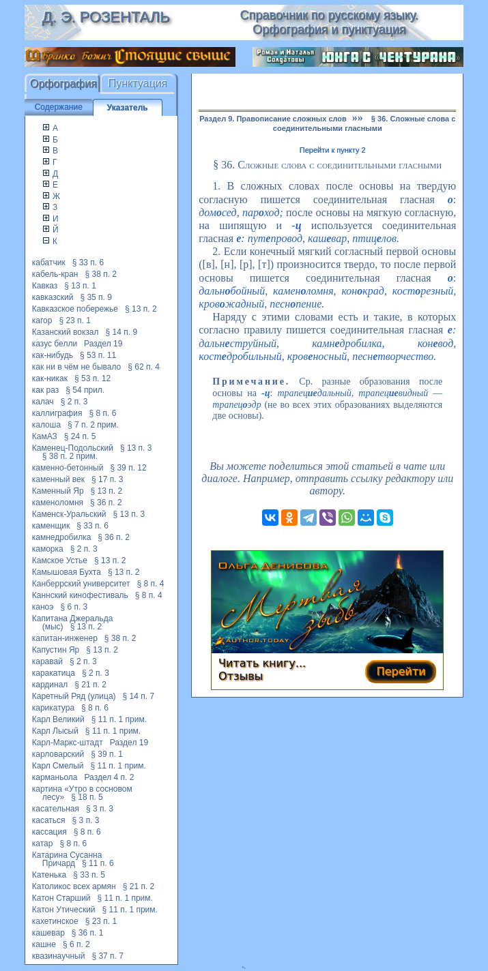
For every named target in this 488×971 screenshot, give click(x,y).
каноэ (43, 607)
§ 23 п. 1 (75, 320)
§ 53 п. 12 (92, 378)
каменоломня (57, 502)
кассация (49, 832)
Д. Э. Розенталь (105, 16)
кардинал (50, 684)
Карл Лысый (55, 731)
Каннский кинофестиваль (80, 595)
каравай (47, 661)
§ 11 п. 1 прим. (119, 719)
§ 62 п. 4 (144, 367)
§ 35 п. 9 (96, 297)
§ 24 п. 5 (80, 436)
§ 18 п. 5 (87, 797)
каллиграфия (57, 413)
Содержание (59, 107)
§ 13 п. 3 (136, 448)
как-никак (50, 378)
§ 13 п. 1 (80, 285)
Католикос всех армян (74, 886)
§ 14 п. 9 (122, 332)
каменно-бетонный (68, 468)
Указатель (127, 108)
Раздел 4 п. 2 (109, 777)
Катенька (49, 875)
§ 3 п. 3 (99, 808)
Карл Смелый (58, 766)
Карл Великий (58, 719)
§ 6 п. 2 (76, 944)
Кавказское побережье (75, 309)
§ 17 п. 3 (107, 479)
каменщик (51, 526)
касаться (49, 820)
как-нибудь (52, 355)
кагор (42, 320)
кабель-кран (55, 274)
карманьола (55, 777)
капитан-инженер (65, 638)
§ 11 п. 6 (98, 863)
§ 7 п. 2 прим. (93, 425)
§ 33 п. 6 (88, 262)
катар (42, 843)
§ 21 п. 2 (90, 684)
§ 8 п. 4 (150, 583)
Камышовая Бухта (66, 572)
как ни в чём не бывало (76, 367)
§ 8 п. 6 (102, 413)
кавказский (53, 297)
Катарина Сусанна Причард (67, 859)
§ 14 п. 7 (139, 696)
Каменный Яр (58, 491)
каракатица (53, 673)
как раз (45, 390)
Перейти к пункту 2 (333, 150)
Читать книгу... (262, 663)
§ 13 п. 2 (141, 309)
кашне (44, 944)
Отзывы (240, 676)
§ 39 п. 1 (107, 754)
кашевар (48, 933)
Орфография (63, 83)
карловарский (58, 754)
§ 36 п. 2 (106, 502)
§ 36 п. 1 (88, 933)
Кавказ (45, 285)
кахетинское (55, 921)
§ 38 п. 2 (101, 274)
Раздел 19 (103, 343)
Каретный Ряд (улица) (74, 696)
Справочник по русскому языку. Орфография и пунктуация (329, 22)
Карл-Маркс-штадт (67, 742)
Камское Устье (59, 560)
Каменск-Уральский (69, 514)
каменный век (58, 479)
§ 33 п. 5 (89, 875)
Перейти (400, 671)
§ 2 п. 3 (74, 401)
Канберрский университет (81, 583)
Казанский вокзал (65, 332)
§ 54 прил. (85, 390)
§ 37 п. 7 (107, 956)
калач (43, 401)
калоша (46, 425)
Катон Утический (64, 909)
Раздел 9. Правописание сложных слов (273, 119)
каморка (47, 549)
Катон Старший (61, 898)
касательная (55, 808)
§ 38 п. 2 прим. (70, 456)
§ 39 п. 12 (128, 468)
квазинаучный (58, 956)
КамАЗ (44, 436)
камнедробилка (61, 537)
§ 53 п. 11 (98, 355)
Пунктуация (138, 83)
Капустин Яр (56, 650)
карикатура (53, 708)
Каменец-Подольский (72, 448)
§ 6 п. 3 (73, 607)
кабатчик (49, 262)
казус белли (54, 343)
